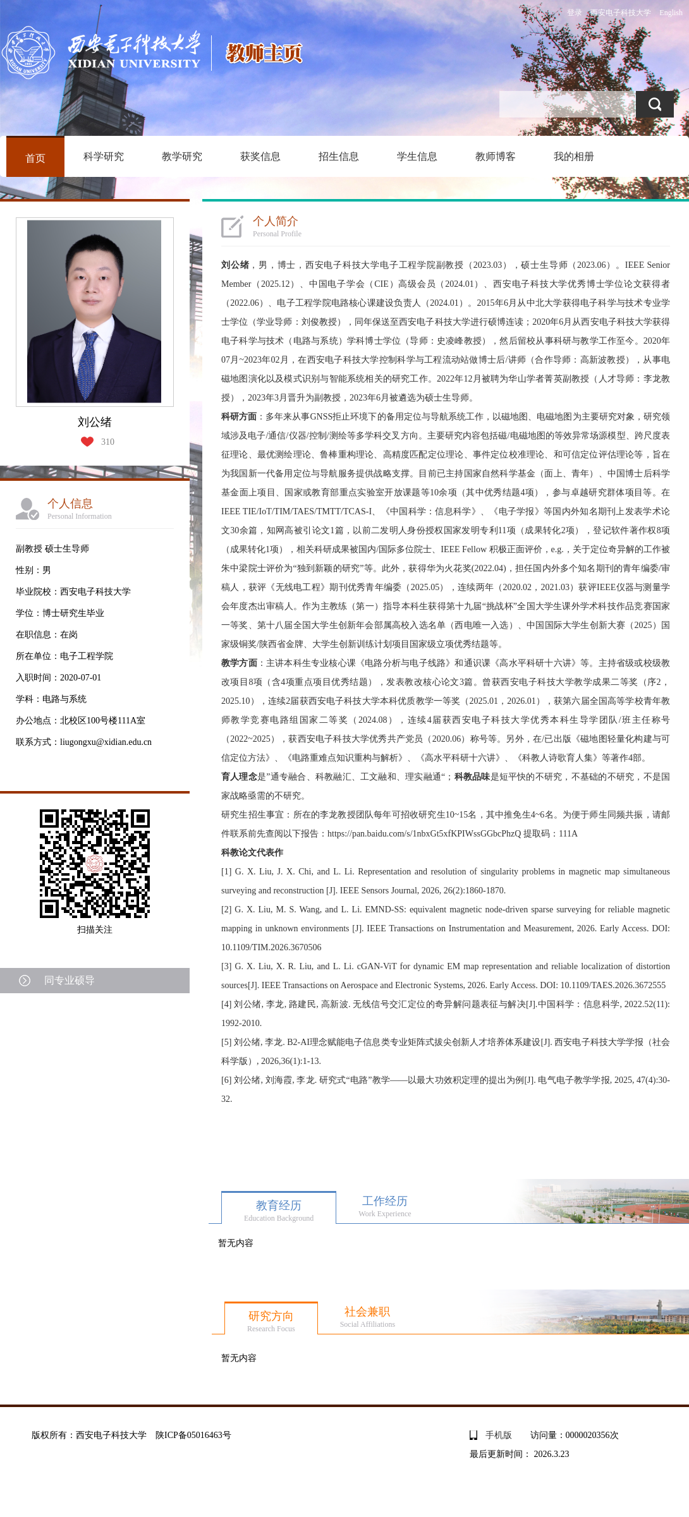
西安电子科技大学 (620, 12)
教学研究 (182, 156)
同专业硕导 (69, 980)
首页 (35, 158)
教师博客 (495, 156)
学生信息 (417, 156)
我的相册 (574, 156)
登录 (574, 12)
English (671, 12)
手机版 (498, 1435)
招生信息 (339, 156)
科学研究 (103, 156)
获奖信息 (260, 156)
